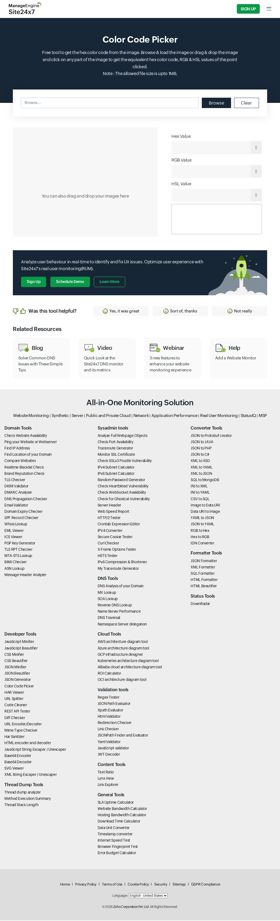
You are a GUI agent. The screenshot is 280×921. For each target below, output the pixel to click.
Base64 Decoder (18, 762)
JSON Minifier (15, 667)
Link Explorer (108, 785)
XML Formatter (203, 567)
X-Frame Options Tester (117, 550)
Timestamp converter (115, 834)
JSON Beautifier (17, 674)
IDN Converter (202, 543)
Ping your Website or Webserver (30, 442)
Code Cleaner (15, 705)
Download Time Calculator (119, 822)
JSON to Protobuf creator (211, 436)
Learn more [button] (109, 282)
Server (77, 416)
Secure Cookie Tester (115, 537)
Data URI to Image (205, 512)
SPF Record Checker (21, 518)
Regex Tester (108, 698)
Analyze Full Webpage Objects (122, 436)
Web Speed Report (113, 512)
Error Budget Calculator (117, 853)
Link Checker (108, 729)
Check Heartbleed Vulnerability (123, 486)
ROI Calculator (109, 674)
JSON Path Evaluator (114, 704)
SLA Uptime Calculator (116, 803)
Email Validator (16, 505)
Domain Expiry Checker (23, 512)
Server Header (109, 505)
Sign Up (248, 9)
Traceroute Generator (115, 448)
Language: (120, 896)
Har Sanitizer (14, 737)
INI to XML (199, 486)
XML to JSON (201, 474)
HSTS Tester (108, 556)
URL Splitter (14, 699)
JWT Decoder (109, 755)
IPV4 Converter (110, 531)
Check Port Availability (115, 442)
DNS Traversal (109, 618)
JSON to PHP (201, 448)
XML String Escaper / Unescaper (30, 775)
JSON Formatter (204, 561)
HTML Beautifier (204, 587)
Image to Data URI (205, 505)
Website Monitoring (31, 416)
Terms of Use (112, 885)
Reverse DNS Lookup (115, 605)
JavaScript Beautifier (20, 648)
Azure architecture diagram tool (123, 648)
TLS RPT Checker (18, 550)
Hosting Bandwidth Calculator (122, 815)
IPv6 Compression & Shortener (122, 563)
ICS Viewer (13, 537)
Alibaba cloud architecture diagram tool (130, 667)
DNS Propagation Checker (25, 499)
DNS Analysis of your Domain (121, 587)
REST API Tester (17, 712)
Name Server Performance (119, 612)
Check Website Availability (25, 436)
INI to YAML (200, 493)
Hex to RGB (200, 537)
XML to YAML (201, 468)
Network (141, 416)
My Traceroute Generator (118, 569)
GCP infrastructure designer (120, 655)
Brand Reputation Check (24, 474)
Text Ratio (106, 772)
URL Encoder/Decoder (23, 724)
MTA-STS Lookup (18, 556)
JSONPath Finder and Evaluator (123, 736)
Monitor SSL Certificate (116, 455)
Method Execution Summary (27, 799)
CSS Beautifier (16, 661)
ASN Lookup (14, 569)
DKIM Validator (16, 486)
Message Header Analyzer (25, 575)
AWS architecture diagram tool (123, 642)
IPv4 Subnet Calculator (116, 468)
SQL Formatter (202, 574)
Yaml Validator (109, 742)
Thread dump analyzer (22, 793)
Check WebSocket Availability (122, 493)
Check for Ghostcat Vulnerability (124, 499)
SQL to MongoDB (205, 480)
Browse (216, 102)
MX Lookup (107, 593)
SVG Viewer (14, 769)
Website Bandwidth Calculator (122, 809)
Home (65, 885)
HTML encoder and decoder (27, 743)
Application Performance (174, 416)
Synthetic (60, 416)
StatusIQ (248, 416)
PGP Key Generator (19, 543)
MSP (263, 416)
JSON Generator (17, 680)
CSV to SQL (200, 499)
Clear (246, 102)
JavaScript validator (113, 748)
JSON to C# (200, 455)
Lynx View (106, 779)
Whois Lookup (15, 525)
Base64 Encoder (17, 756)
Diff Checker (14, 718)
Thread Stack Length (21, 805)
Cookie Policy (138, 885)
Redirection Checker (115, 723)
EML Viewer (14, 531)
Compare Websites (20, 461)
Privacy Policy (86, 885)
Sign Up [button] (33, 282)
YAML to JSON (202, 518)
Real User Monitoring (219, 416)
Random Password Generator (121, 480)
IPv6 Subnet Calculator (116, 474)
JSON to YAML (202, 525)
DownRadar (200, 604)
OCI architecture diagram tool (122, 680)
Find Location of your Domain (28, 455)
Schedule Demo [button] (70, 282)
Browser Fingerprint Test (118, 847)
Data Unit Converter (114, 828)
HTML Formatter (204, 580)
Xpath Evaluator (110, 710)
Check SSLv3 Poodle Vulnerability (125, 461)
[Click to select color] (85, 182)
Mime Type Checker (20, 731)
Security (160, 885)
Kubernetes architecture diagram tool (128, 661)
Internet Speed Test (114, 841)
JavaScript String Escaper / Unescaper (35, 750)
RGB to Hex (200, 531)
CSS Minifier (14, 655)
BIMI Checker (15, 563)
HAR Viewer (14, 693)
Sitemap (179, 885)
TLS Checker (14, 480)
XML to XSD (200, 461)
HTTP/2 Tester (109, 518)
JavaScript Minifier (19, 642)
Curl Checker (108, 543)
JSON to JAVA (202, 442)
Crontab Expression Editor (119, 525)
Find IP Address (17, 448)
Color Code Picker (19, 686)
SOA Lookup (108, 599)
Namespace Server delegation (122, 624)
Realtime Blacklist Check (24, 468)
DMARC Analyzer (18, 493)
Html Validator (109, 717)
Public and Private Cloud (108, 416)
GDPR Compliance (205, 885)
